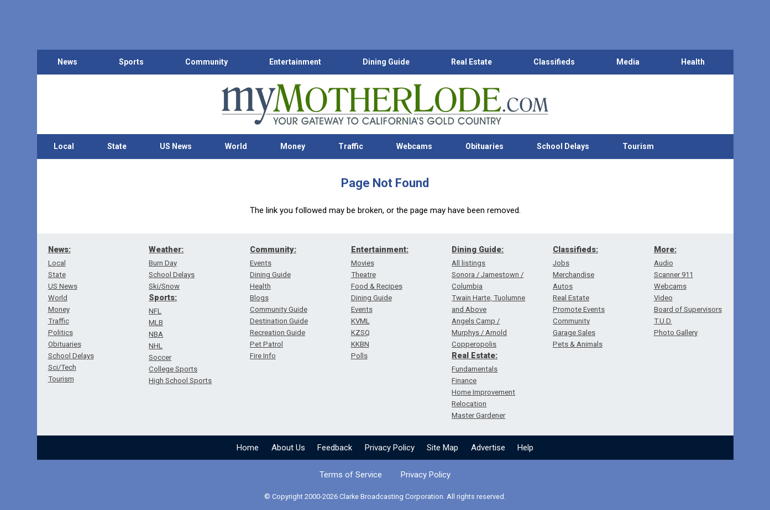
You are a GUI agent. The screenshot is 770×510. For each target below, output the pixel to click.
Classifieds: (575, 249)
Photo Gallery (676, 332)
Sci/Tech (62, 367)
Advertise (488, 448)
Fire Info (263, 356)
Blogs (259, 298)
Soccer (160, 357)
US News (176, 146)
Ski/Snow (164, 286)
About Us (288, 448)
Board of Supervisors (688, 309)
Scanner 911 (673, 274)
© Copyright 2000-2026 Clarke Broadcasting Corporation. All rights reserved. (385, 496)
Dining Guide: (478, 249)
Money (292, 146)
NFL (155, 311)
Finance (464, 380)
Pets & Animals (578, 344)
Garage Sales (574, 332)
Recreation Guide (277, 332)
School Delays (563, 146)
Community (206, 61)
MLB (156, 322)
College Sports (173, 369)
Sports (131, 61)
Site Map (442, 448)
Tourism (638, 146)
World (236, 146)
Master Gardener (478, 415)
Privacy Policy (390, 448)
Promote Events (579, 309)
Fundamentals (474, 369)
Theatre (363, 274)
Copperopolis (474, 344)
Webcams (414, 146)
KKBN (360, 344)
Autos (563, 286)
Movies (362, 263)
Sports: (163, 297)
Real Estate (471, 61)
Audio (663, 263)
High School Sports (180, 380)
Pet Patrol (266, 344)
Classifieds (554, 61)
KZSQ (360, 332)
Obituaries (484, 146)
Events (260, 263)
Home (248, 448)
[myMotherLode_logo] (385, 105)
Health (693, 61)
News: (59, 249)
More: (665, 249)
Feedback (334, 448)
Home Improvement (483, 392)
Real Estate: (474, 355)
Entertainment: (379, 249)
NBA (156, 334)
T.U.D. (663, 321)
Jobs (561, 263)
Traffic (350, 146)
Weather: (166, 249)
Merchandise (573, 274)
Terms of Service (350, 475)
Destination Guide (279, 321)
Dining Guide (386, 61)
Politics (60, 332)
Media (628, 61)
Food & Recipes (376, 286)
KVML (360, 321)
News (67, 61)
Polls (359, 356)
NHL (156, 346)
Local (64, 146)
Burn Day (163, 263)
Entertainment (295, 61)
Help (525, 448)
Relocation (469, 404)
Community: (273, 249)
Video (663, 298)
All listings (468, 263)
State (117, 146)
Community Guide (278, 309)
